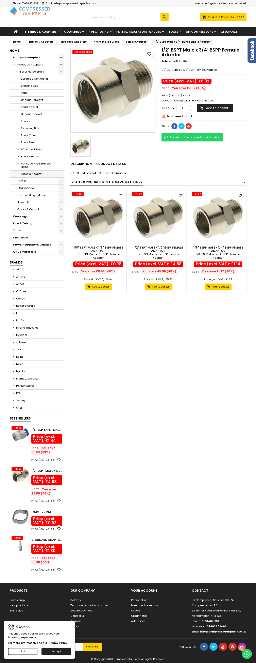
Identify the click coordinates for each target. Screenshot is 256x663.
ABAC (19, 269)
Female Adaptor (31, 174)
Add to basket (214, 108)
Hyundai (21, 335)
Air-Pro (20, 277)
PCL (18, 393)
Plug (24, 93)
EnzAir (20, 320)
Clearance (229, 32)
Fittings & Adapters (41, 32)
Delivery (75, 600)
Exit (23, 651)
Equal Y (25, 121)
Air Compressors (199, 32)
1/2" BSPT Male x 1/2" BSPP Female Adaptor (47, 470)
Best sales (16, 610)
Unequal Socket (31, 114)
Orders (135, 610)
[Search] (128, 17)
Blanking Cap (29, 86)
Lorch (19, 364)
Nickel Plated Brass (31, 72)
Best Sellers (20, 418)
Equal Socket (29, 107)
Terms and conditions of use (89, 605)
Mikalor (21, 371)
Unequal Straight (32, 100)
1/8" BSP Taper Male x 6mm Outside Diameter (47, 429)
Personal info (139, 600)
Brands (16, 262)
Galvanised (26, 188)
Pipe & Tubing (99, 32)
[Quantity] (182, 108)
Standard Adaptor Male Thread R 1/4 (47, 539)
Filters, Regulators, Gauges (138, 32)
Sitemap (76, 621)
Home (14, 50)
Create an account (233, 3)
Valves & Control (28, 209)
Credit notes (139, 616)
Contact (200, 590)
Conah (20, 298)
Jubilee (21, 342)
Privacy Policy (57, 643)
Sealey (20, 400)
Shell (19, 408)
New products (19, 605)
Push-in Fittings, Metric (31, 195)
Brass (22, 181)
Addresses (138, 621)
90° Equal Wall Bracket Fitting (36, 165)
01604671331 (30, 3)
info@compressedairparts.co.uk (75, 3)
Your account (144, 590)
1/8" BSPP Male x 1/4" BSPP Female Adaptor (218, 249)
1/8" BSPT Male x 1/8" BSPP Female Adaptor (98, 249)
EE (17, 313)
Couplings (72, 32)
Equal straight (30, 156)
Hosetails (23, 202)
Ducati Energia (25, 306)
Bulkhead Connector (34, 79)
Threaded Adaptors (30, 64)
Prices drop (17, 600)
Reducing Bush (30, 128)
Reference (168, 61)
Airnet (20, 284)
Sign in (212, 3)
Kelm (19, 357)
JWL (18, 349)
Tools (173, 32)
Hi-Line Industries (27, 328)
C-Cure (21, 291)
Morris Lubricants (27, 379)
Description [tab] (81, 163)
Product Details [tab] (111, 163)
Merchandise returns (144, 605)
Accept (56, 651)
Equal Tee (27, 142)
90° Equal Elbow (31, 149)
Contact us (77, 616)
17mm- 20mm (41, 511)
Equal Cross (29, 135)
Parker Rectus (25, 386)
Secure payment (81, 610)
